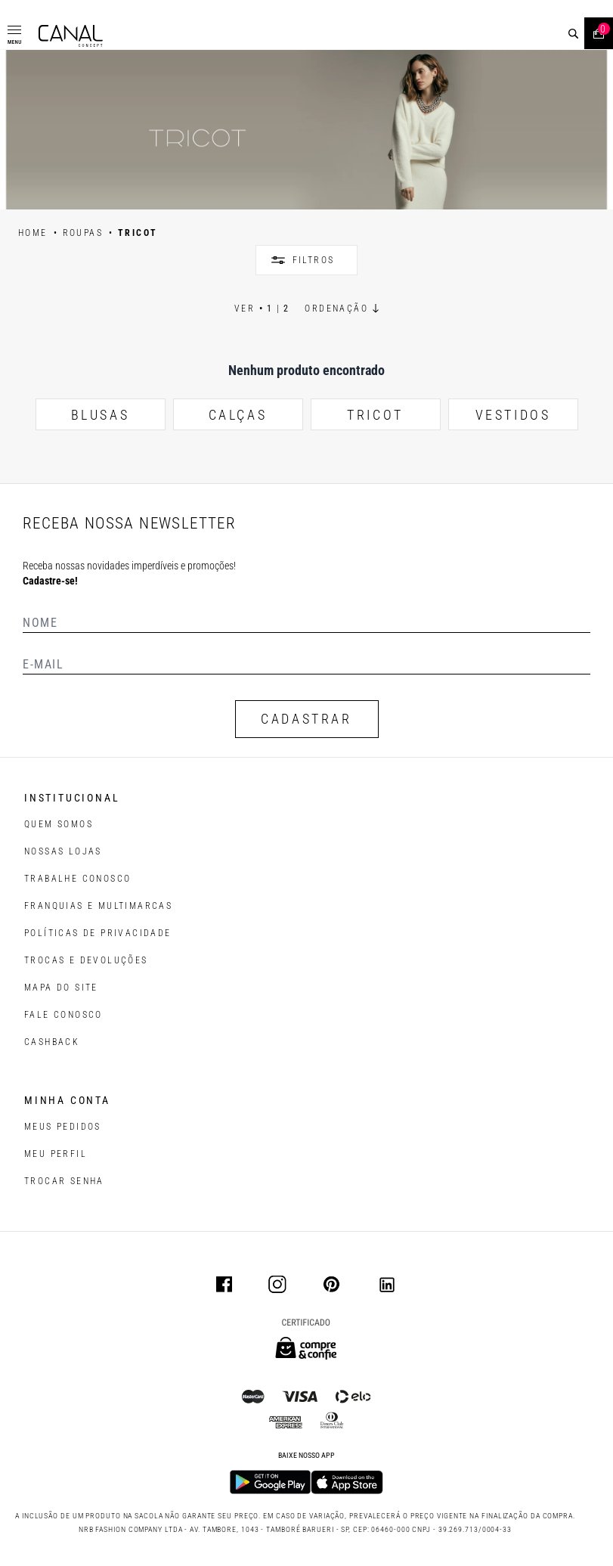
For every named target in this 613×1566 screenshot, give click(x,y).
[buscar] (573, 34)
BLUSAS (100, 415)
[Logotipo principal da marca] (71, 36)
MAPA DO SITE (61, 987)
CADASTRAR (306, 719)
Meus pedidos (62, 1126)
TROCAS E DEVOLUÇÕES (86, 960)
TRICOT (375, 415)
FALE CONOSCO (63, 1014)
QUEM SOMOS (58, 824)
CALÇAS (238, 415)
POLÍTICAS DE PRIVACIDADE (98, 933)
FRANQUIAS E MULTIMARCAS (98, 906)
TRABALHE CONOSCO (77, 878)
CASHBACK (51, 1042)
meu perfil (55, 1154)
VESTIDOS (513, 415)
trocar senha (64, 1181)
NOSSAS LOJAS (63, 851)
